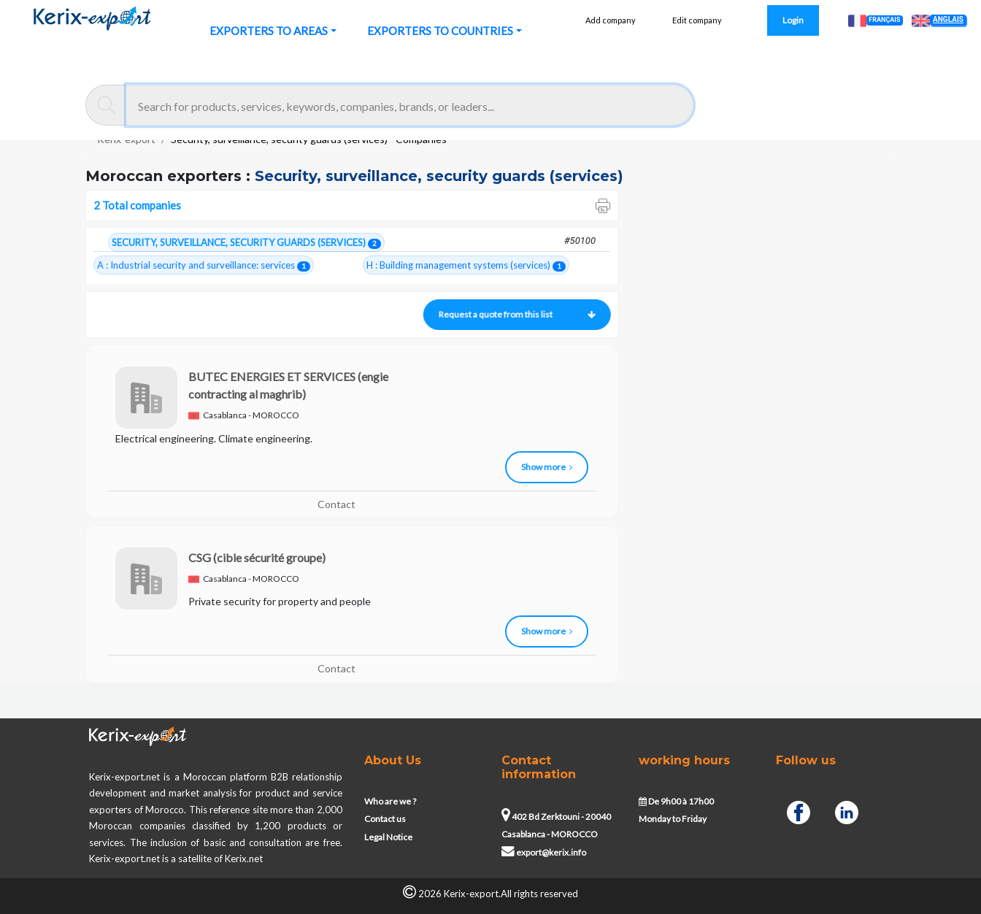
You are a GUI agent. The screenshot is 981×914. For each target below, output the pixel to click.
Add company (610, 20)
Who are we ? (390, 801)
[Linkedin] (846, 811)
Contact (336, 504)
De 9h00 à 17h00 (676, 801)
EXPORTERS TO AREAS (268, 30)
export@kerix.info (543, 852)
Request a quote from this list (516, 314)
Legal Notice (388, 837)
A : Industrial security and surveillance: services (203, 265)
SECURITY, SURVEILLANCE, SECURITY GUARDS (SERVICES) (246, 243)
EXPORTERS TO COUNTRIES (440, 30)
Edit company (697, 20)
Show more (546, 466)
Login (793, 20)
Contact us (385, 818)
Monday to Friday (673, 818)
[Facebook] (798, 811)
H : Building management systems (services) (466, 265)
